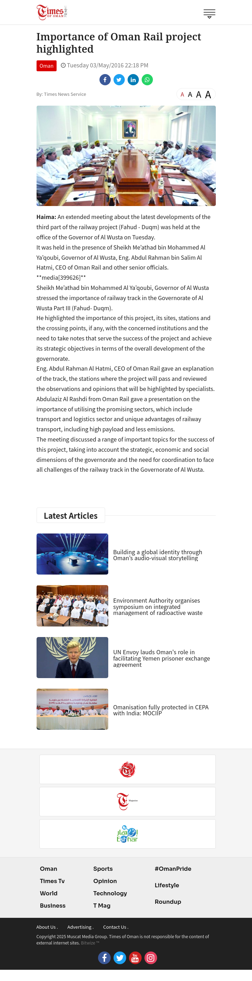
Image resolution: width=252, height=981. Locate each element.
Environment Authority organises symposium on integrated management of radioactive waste (157, 606)
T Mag (102, 905)
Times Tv (52, 881)
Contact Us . (116, 926)
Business (53, 905)
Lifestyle (167, 885)
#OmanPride (173, 869)
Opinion (105, 881)
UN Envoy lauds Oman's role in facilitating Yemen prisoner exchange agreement (161, 658)
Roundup (168, 902)
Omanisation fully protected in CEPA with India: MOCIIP (161, 710)
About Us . (47, 926)
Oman (47, 65)
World (49, 893)
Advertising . (80, 926)
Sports (103, 869)
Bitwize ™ (90, 943)
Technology (110, 893)
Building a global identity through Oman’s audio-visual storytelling (157, 555)
